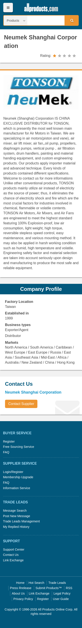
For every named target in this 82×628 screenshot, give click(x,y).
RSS (69, 588)
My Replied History (16, 527)
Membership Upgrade (18, 477)
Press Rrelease (20, 588)
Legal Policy (62, 593)
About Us (18, 593)
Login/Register (13, 472)
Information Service (16, 488)
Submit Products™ (48, 588)
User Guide (61, 599)
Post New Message (16, 516)
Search (71, 20)
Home (20, 582)
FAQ (6, 452)
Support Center (13, 549)
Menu (8, 7)
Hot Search (36, 582)
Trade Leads (57, 582)
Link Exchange (13, 560)
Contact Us (11, 554)
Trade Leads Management (21, 521)
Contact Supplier (21, 404)
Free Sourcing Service (18, 446)
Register (9, 441)
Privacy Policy (23, 599)
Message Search (15, 510)
